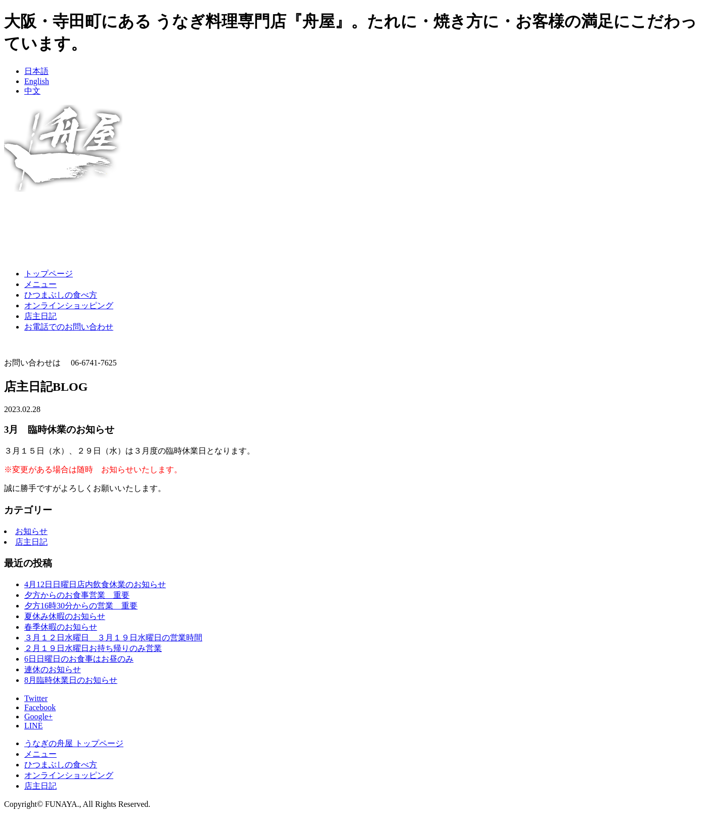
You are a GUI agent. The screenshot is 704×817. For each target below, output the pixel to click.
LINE (33, 725)
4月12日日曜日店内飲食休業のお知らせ (95, 584)
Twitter (36, 698)
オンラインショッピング (68, 305)
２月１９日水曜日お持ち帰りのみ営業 (93, 648)
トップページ (48, 273)
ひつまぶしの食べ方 (60, 295)
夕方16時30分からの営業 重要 (81, 605)
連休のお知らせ (52, 669)
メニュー (40, 284)
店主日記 (40, 316)
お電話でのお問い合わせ (68, 326)
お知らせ (31, 531)
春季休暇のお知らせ (60, 627)
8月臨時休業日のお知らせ (70, 680)
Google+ (38, 716)
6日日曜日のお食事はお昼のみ (79, 659)
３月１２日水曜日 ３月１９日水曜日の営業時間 (113, 637)
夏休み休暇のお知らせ (64, 616)
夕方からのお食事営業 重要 (76, 595)
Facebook (40, 707)
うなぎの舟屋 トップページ (73, 743)
